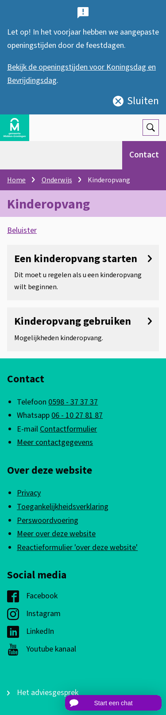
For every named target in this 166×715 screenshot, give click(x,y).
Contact (144, 155)
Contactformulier (68, 429)
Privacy (29, 493)
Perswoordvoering (47, 520)
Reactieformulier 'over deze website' (77, 547)
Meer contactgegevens (55, 442)
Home (16, 180)
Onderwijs (57, 180)
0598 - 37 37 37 (73, 402)
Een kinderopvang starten (83, 259)
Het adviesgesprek (47, 692)
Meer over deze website (56, 533)
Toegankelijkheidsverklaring (62, 506)
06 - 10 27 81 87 (77, 415)
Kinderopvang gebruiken (83, 321)
